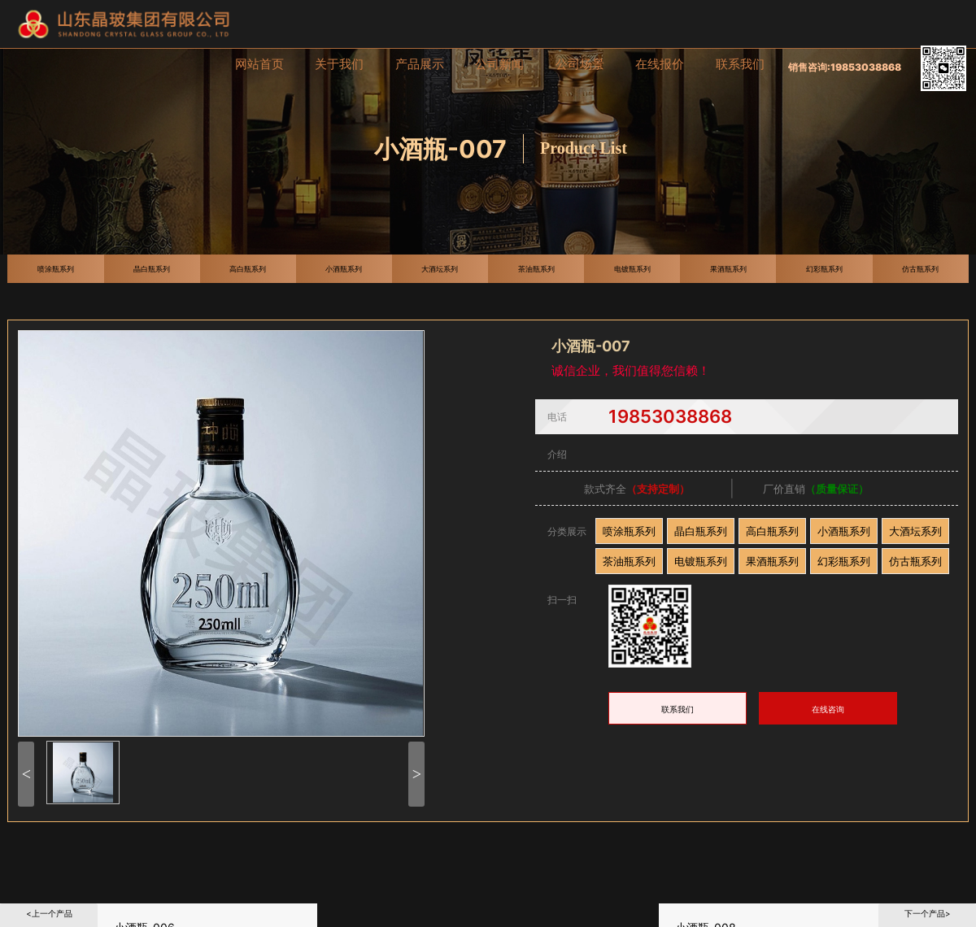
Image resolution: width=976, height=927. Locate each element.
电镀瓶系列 (700, 561)
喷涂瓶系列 (629, 530)
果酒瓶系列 (772, 561)
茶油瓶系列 (629, 561)
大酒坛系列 (915, 530)
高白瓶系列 (772, 530)
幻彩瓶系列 (843, 561)
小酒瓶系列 (843, 530)
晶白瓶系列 (700, 530)
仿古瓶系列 (915, 561)
